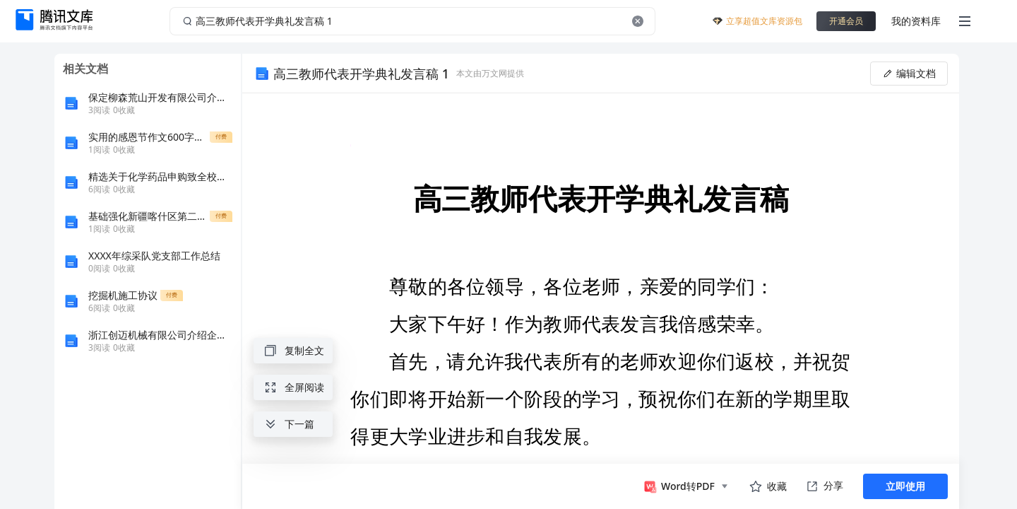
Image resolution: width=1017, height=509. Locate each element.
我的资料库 (916, 21)
